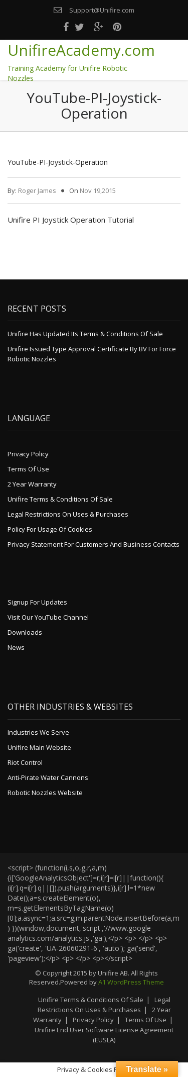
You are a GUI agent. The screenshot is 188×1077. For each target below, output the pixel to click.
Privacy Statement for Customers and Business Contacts (93, 544)
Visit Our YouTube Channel (48, 617)
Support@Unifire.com (101, 10)
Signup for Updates (37, 602)
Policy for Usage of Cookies (50, 529)
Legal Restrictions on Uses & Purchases (68, 514)
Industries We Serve (38, 732)
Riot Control (25, 762)
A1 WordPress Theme (131, 982)
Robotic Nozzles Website (45, 792)
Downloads (25, 632)
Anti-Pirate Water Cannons (48, 777)
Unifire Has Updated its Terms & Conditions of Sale (85, 333)
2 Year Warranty (32, 483)
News (16, 647)
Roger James (37, 190)
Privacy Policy (28, 453)
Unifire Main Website (39, 747)
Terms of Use (28, 468)
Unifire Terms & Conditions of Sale (60, 499)
